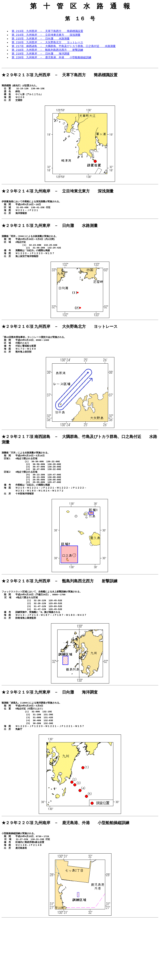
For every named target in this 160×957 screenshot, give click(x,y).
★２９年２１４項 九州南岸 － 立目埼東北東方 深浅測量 (58, 197)
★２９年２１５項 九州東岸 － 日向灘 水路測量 (50, 234)
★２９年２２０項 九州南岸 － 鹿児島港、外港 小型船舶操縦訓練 (65, 857)
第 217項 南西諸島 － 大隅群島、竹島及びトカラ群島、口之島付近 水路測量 (64, 48)
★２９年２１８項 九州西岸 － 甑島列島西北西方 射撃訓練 (60, 606)
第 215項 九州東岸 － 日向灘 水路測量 (41, 40)
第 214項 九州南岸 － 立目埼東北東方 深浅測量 (46, 36)
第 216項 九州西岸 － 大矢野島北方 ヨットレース (47, 44)
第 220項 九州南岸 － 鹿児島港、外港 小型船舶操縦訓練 (51, 59)
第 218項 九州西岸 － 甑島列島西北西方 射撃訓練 (47, 51)
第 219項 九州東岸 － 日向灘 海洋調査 (41, 55)
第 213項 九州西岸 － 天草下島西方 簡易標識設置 (47, 32)
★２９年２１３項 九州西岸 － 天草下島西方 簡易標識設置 (60, 78)
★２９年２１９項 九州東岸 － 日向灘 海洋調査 (50, 722)
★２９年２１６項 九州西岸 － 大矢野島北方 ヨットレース (60, 339)
